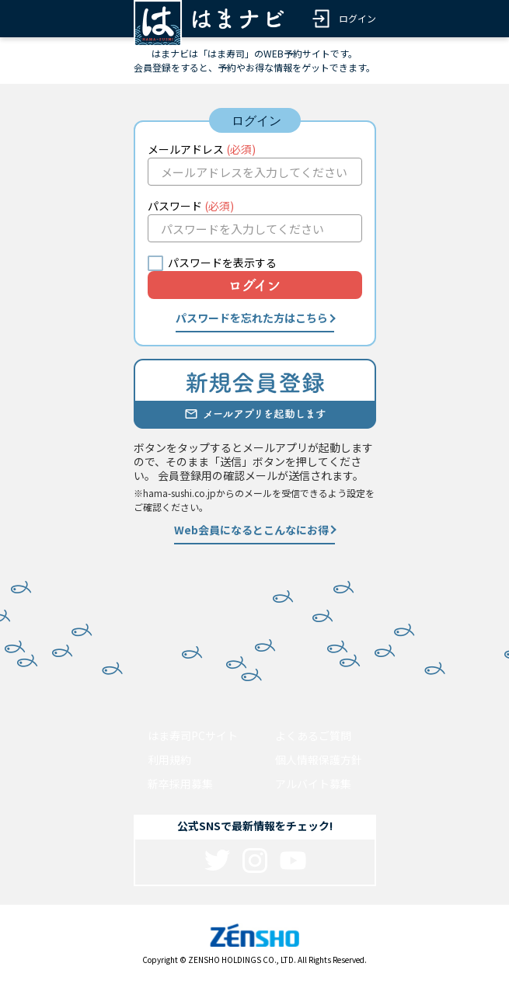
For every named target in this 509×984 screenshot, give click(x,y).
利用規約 (169, 759)
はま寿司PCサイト (193, 735)
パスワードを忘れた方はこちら (252, 317)
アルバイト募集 (313, 783)
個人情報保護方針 (318, 759)
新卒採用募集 (180, 783)
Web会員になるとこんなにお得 (251, 529)
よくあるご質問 (313, 735)
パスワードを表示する (222, 262)
